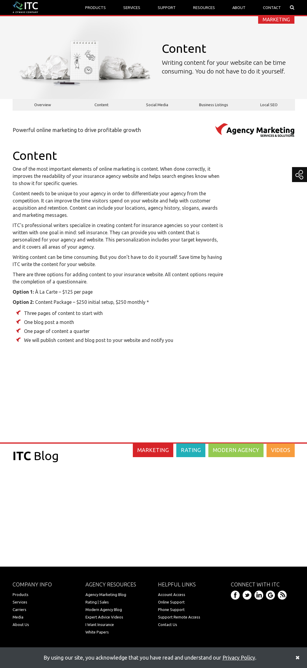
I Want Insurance (99, 624)
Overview (42, 105)
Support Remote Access (179, 617)
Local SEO (269, 105)
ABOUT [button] (239, 7)
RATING (191, 450)
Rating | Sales (97, 602)
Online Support (171, 602)
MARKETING (153, 450)
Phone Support (171, 609)
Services (20, 602)
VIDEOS (280, 450)
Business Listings (213, 105)
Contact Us (167, 624)
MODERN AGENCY (236, 450)
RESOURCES (204, 7)
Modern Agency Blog (103, 609)
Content (101, 105)
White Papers (97, 632)
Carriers (19, 609)
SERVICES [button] (131, 7)
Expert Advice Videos (104, 617)
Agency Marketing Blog (105, 594)
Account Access (171, 594)
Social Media (157, 105)
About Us (21, 624)
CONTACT (272, 7)
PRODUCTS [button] (95, 7)
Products (20, 594)
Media (18, 617)
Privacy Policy (238, 658)
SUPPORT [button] (167, 7)
